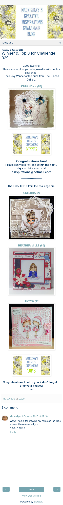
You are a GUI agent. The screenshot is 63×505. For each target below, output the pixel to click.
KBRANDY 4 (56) (31, 86)
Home (31, 489)
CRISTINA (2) (31, 193)
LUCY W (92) (31, 301)
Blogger (38, 501)
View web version (31, 495)
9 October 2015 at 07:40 (35, 416)
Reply (13, 432)
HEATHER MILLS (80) (31, 245)
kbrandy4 (15, 416)
